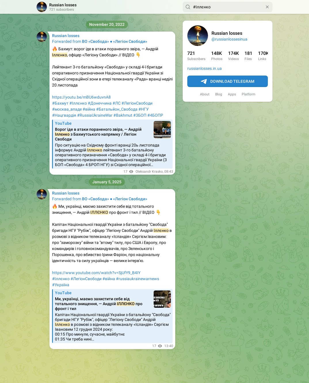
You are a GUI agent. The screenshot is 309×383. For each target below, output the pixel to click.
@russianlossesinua (229, 39)
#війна (89, 109)
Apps (232, 94)
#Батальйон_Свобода (117, 109)
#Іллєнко (78, 103)
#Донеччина (100, 103)
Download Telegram (227, 81)
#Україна (60, 284)
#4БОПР (155, 115)
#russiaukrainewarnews (137, 278)
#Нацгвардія (64, 115)
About (204, 94)
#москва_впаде (67, 109)
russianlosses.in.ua (204, 68)
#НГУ (143, 109)
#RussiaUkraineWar (94, 115)
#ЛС (116, 103)
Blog (218, 94)
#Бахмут (60, 103)
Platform (248, 94)
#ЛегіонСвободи (136, 103)
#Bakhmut (122, 115)
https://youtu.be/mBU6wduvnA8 (81, 97)
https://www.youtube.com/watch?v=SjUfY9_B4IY (96, 272)
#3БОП (139, 115)
